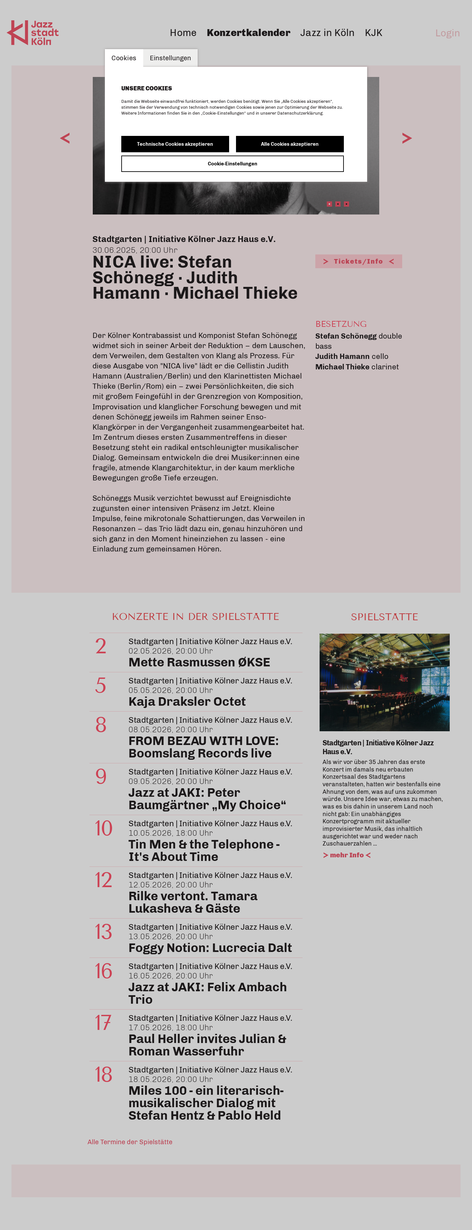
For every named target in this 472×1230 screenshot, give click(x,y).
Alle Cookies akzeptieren (290, 144)
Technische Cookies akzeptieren (175, 144)
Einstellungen (170, 58)
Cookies (124, 58)
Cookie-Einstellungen (232, 164)
